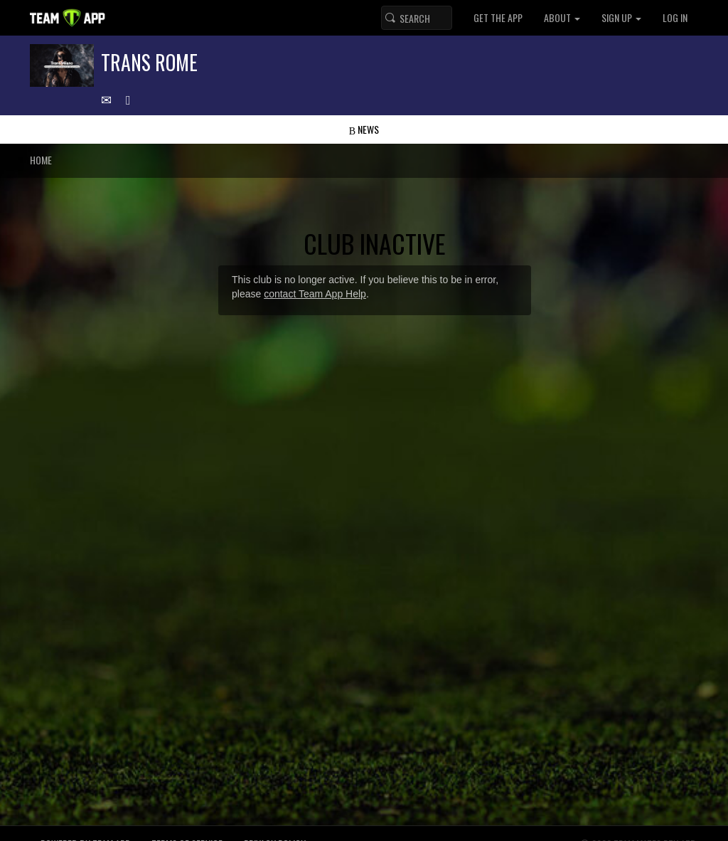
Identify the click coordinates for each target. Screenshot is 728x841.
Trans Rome (149, 62)
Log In (675, 17)
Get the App (498, 17)
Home (41, 159)
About (562, 17)
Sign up (621, 17)
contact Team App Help (315, 294)
